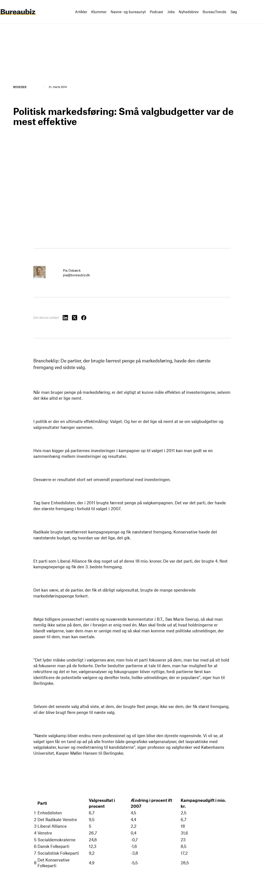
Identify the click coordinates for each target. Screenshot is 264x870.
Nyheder (19, 87)
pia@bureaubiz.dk (76, 275)
